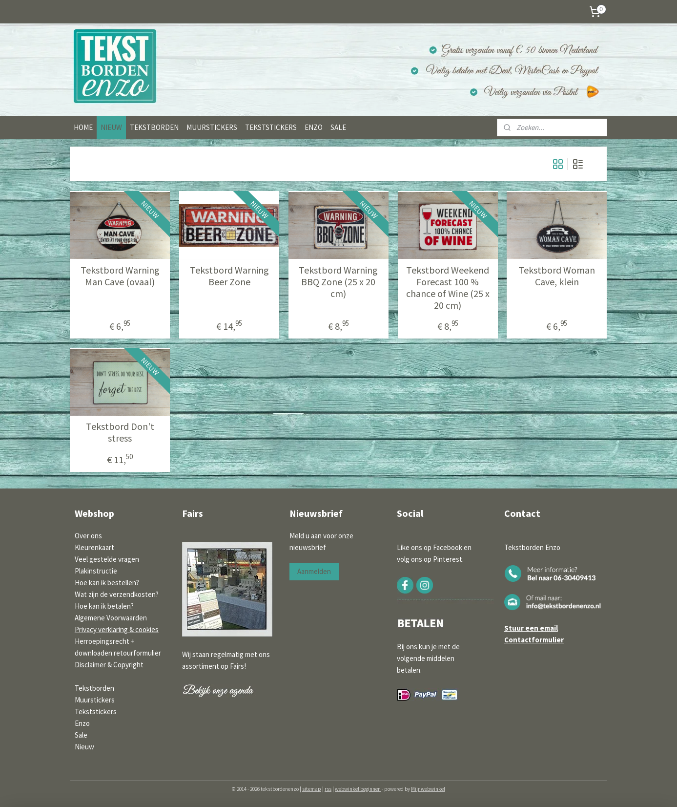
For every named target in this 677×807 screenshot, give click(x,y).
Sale (81, 735)
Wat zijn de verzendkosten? (117, 594)
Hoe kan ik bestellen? (107, 582)
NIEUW (111, 127)
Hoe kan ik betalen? (104, 606)
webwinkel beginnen (358, 789)
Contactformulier (534, 639)
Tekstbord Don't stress (120, 432)
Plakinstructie (96, 570)
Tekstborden (94, 688)
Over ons (88, 535)
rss (328, 789)
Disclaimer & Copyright (109, 664)
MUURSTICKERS (211, 127)
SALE (338, 127)
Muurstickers (95, 699)
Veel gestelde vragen (107, 559)
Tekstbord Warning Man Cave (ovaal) (120, 276)
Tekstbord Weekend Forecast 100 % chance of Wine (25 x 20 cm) (448, 287)
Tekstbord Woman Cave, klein (557, 276)
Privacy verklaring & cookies (117, 629)
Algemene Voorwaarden (111, 617)
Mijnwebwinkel (428, 789)
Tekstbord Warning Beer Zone (229, 276)
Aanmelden (314, 571)
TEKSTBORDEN (154, 127)
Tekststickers (96, 711)
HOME (83, 127)
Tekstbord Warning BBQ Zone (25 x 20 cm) (338, 281)
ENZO (314, 127)
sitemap (311, 789)
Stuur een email (531, 628)
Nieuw (84, 746)
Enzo (82, 723)
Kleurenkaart (94, 547)
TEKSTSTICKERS (271, 127)
